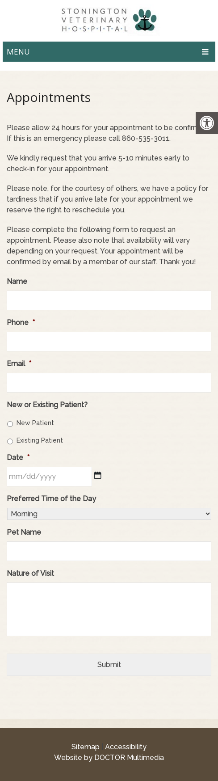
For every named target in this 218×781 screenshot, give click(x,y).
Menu (18, 51)
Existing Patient (40, 440)
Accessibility (126, 747)
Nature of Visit (30, 573)
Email (19, 363)
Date (18, 457)
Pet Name (24, 532)
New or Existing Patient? (47, 405)
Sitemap (85, 747)
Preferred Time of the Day (51, 498)
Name (17, 281)
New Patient (35, 422)
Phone (21, 322)
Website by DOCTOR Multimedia (109, 757)
